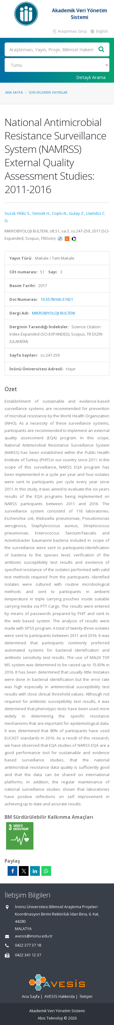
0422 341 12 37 (28, 955)
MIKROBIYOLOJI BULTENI (53, 313)
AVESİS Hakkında (59, 996)
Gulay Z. (76, 213)
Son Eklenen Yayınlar (48, 92)
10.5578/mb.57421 (56, 299)
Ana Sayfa (14, 92)
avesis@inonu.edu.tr (34, 936)
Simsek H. (41, 213)
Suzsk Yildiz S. (17, 213)
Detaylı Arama (90, 77)
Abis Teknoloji (50, 1018)
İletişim (86, 996)
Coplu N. (59, 213)
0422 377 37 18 (28, 945)
